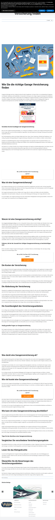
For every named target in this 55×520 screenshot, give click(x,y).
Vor (51, 20)
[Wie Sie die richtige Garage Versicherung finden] (27, 61)
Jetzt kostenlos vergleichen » (27, 121)
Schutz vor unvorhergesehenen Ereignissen (44, 94)
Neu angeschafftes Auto (28, 119)
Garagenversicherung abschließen (14, 130)
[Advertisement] (27, 33)
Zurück (48, 20)
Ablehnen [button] (42, 10)
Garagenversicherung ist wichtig (10, 223)
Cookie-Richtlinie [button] (38, 3)
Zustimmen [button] (50, 10)
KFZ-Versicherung (4, 477)
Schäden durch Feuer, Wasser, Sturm (26, 136)
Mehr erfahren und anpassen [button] (8, 10)
